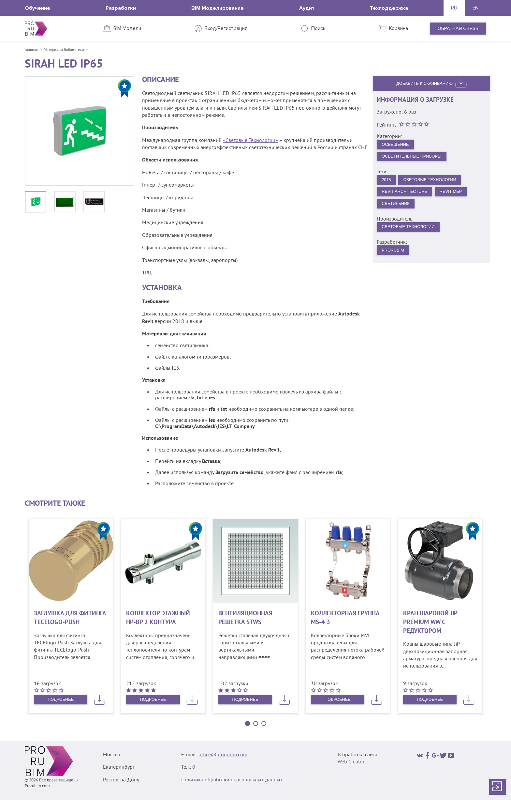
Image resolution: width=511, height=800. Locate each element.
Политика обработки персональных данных (232, 780)
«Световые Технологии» (250, 140)
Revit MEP (458, 196)
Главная (31, 50)
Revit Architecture (407, 196)
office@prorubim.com (222, 755)
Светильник (397, 209)
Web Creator (351, 762)
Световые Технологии (435, 183)
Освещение (397, 145)
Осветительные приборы (415, 159)
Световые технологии (411, 233)
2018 (387, 183)
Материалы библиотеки (64, 50)
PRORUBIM (394, 257)
